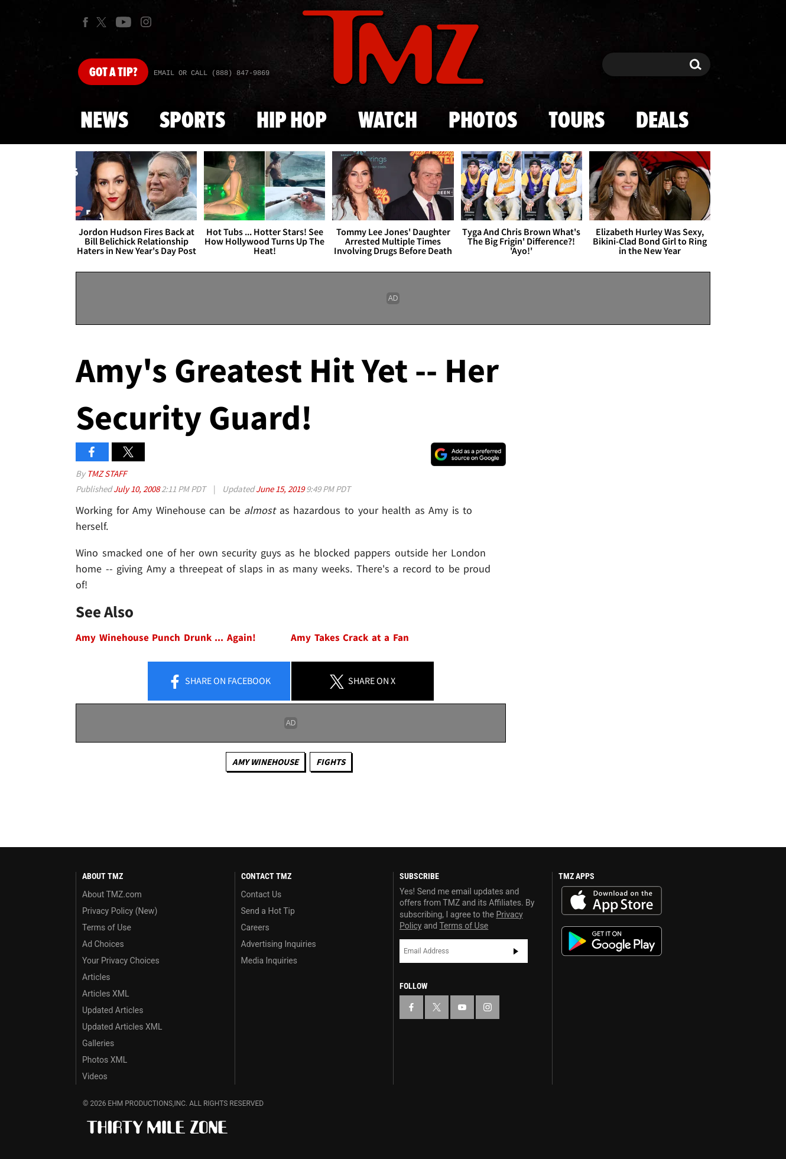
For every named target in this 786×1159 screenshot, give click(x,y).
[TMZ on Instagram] (146, 21)
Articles (96, 977)
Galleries (98, 1043)
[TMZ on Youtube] (123, 22)
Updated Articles (112, 1010)
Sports (192, 121)
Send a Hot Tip (268, 911)
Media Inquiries (269, 960)
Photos (483, 121)
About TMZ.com (112, 894)
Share (219, 682)
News (104, 121)
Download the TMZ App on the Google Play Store (611, 941)
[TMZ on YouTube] (462, 1007)
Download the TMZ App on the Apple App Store (611, 901)
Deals (662, 121)
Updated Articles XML (122, 1026)
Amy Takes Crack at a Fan (350, 637)
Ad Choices (103, 944)
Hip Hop (291, 121)
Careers (255, 927)
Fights (330, 761)
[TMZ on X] (103, 22)
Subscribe (516, 951)
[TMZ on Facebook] (85, 22)
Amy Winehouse (265, 761)
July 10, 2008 (137, 488)
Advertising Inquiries (278, 944)
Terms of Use (106, 927)
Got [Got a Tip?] (113, 72)
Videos (95, 1076)
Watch (387, 121)
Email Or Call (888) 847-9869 (211, 73)
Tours (576, 121)
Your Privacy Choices (121, 960)
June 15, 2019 (281, 488)
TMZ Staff (106, 473)
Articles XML (105, 993)
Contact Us (261, 894)
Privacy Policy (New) (119, 911)
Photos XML (104, 1059)
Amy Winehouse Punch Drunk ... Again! (166, 637)
